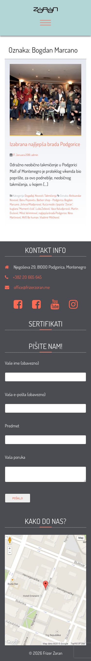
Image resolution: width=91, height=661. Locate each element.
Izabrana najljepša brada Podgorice (45, 143)
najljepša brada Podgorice (53, 213)
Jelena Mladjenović (30, 204)
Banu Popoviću (27, 200)
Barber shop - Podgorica (50, 200)
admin (34, 155)
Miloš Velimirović (28, 213)
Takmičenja (50, 195)
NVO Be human (30, 217)
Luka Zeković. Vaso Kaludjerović (53, 208)
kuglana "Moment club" (22, 208)
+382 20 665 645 (27, 277)
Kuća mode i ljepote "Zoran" (57, 204)
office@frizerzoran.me (32, 287)
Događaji (29, 195)
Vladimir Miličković (49, 217)
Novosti (39, 195)
